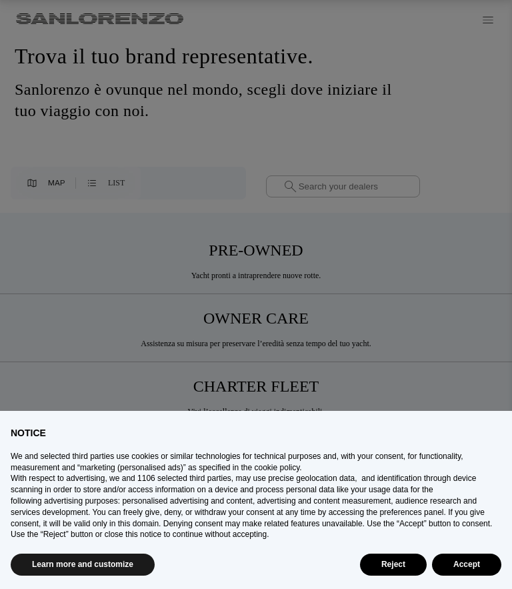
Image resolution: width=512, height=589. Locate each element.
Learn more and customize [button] (82, 564)
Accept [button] (466, 564)
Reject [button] (393, 564)
